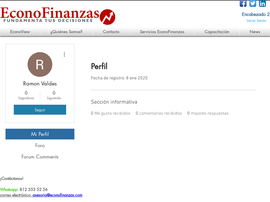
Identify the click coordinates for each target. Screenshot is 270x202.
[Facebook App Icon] (243, 3)
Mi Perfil (40, 134)
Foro (40, 145)
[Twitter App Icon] (252, 3)
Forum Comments (39, 156)
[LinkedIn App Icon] (262, 3)
